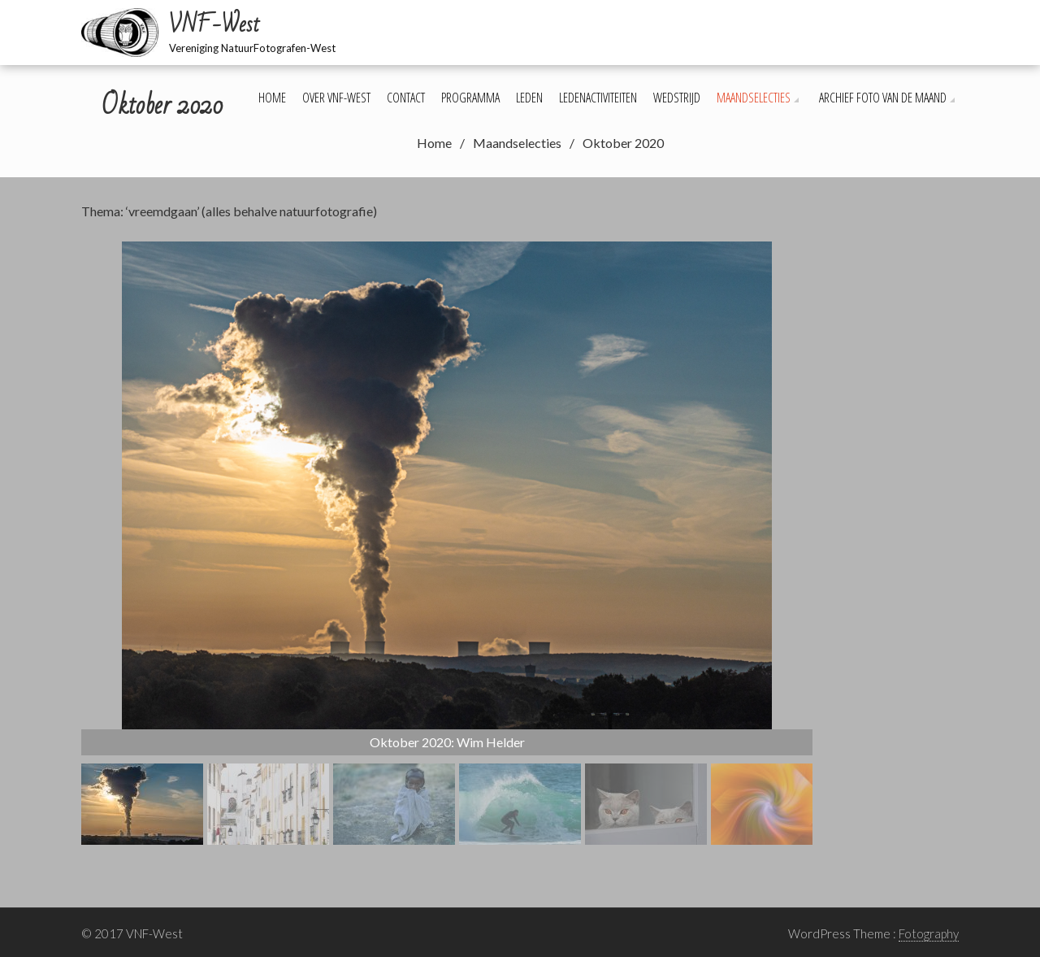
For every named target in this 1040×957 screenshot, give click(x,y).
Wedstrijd (676, 98)
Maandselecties (754, 98)
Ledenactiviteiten (598, 98)
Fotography (929, 933)
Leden (529, 98)
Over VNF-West (336, 98)
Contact (406, 98)
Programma (470, 98)
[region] (446, 543)
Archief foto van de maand (883, 98)
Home (272, 98)
